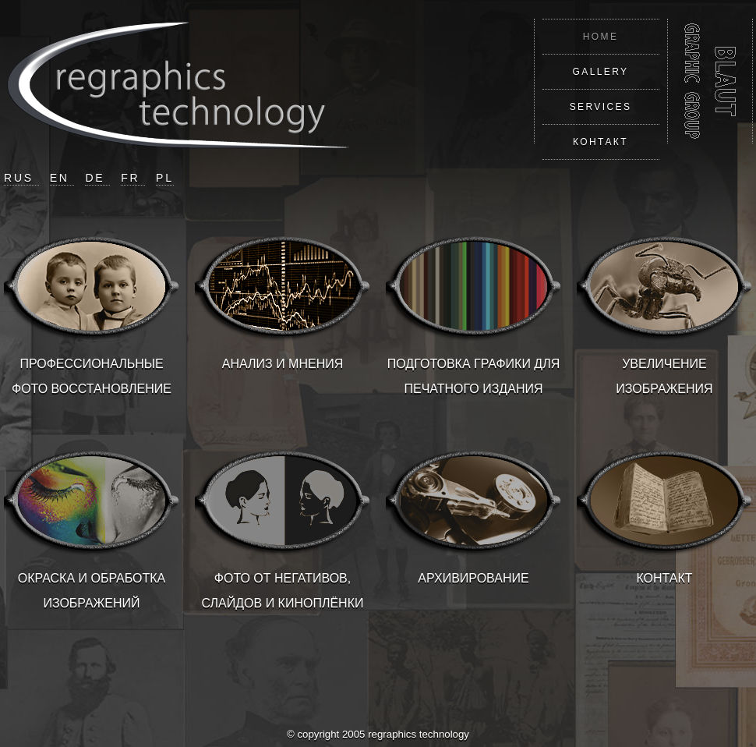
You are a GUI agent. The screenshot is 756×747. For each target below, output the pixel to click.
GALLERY (601, 71)
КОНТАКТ (600, 141)
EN (62, 178)
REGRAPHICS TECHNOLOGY (710, 81)
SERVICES (601, 106)
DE (97, 178)
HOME (601, 36)
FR (133, 178)
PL (165, 178)
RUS (21, 178)
